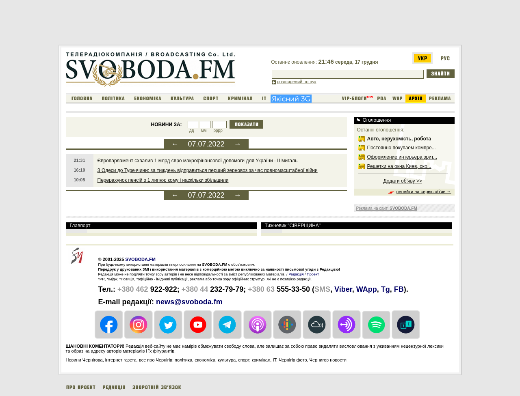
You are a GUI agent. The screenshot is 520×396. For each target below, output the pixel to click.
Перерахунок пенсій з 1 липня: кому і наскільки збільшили (163, 180)
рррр (217, 130)
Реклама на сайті (386, 208)
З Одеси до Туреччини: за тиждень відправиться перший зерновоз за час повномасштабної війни (208, 170)
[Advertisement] (206, 24)
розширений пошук (296, 81)
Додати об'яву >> (403, 181)
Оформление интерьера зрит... (402, 157)
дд (191, 130)
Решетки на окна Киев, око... (399, 166)
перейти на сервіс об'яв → (423, 191)
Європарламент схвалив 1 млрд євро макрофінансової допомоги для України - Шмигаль (198, 161)
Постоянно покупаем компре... (401, 148)
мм (204, 130)
